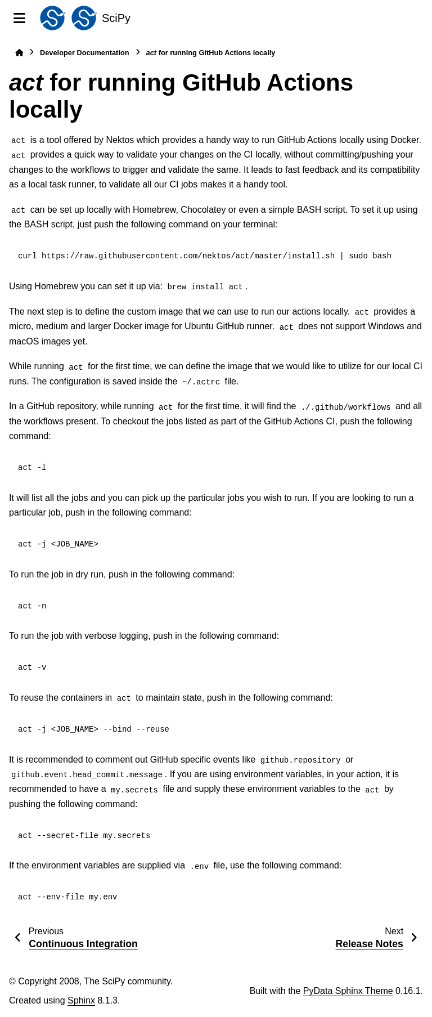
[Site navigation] (19, 18)
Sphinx (81, 1000)
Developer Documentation (84, 52)
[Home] (19, 53)
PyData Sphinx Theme (348, 991)
